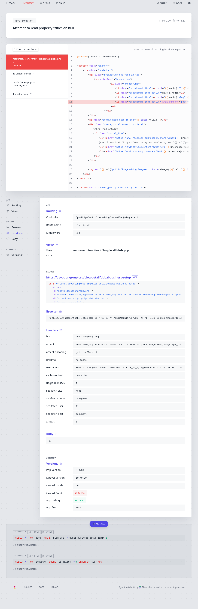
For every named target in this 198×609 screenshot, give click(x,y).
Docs (41, 587)
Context (11, 249)
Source (28, 587)
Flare (143, 587)
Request (11, 221)
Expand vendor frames (25, 49)
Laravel (55, 587)
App (8, 199)
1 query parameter (25, 545)
